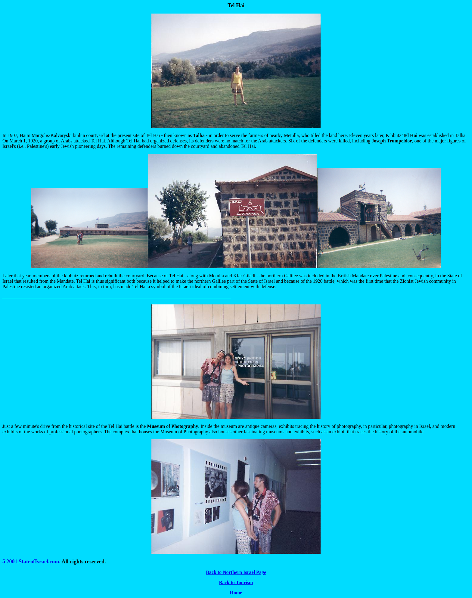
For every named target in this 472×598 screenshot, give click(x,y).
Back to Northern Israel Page (236, 572)
